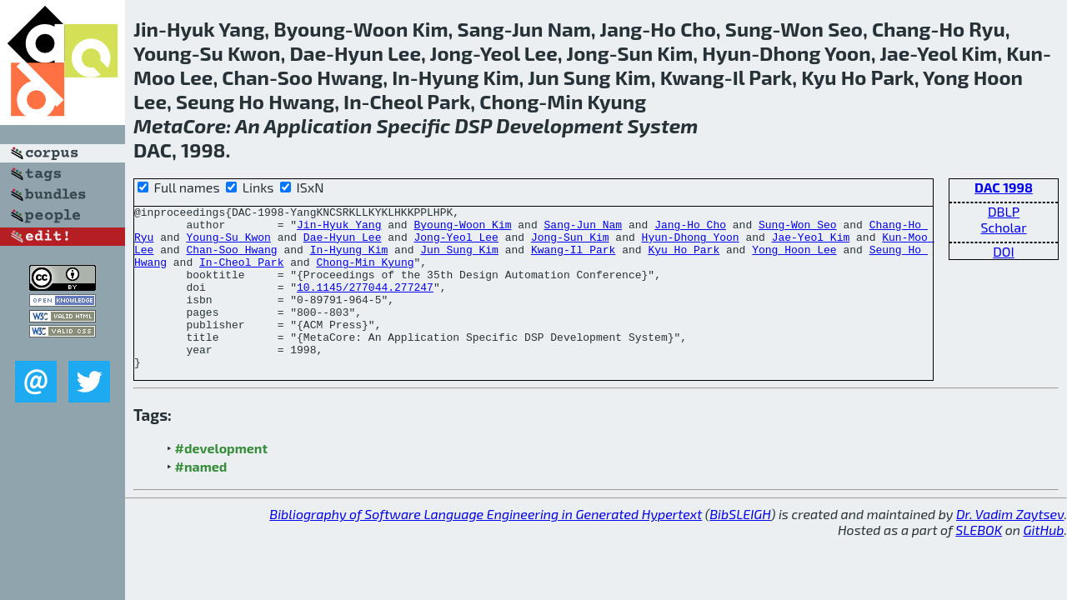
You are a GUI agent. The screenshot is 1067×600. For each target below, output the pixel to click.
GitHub (1044, 562)
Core (204, 125)
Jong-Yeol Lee (455, 244)
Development (559, 125)
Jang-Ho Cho (690, 229)
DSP (474, 125)
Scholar (1003, 227)
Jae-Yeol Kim (811, 244)
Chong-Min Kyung (364, 274)
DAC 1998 (1003, 187)
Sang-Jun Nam (583, 229)
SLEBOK (978, 562)
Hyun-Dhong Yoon (690, 244)
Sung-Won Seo (798, 229)
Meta (158, 125)
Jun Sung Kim (459, 259)
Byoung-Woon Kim (462, 229)
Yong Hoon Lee (794, 259)
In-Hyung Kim (349, 259)
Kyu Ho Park (683, 259)
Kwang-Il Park (573, 259)
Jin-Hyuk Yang (339, 229)
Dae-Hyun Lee (342, 244)
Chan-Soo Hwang (231, 259)
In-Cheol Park (241, 274)
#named (201, 499)
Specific (414, 125)
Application (318, 125)
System (662, 125)
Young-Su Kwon (228, 244)
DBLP (1003, 211)
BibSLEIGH (739, 546)
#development (221, 480)
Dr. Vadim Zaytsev (1010, 546)
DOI (1003, 251)
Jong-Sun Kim (570, 244)
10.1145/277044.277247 (365, 304)
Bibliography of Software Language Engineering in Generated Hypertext (485, 546)
